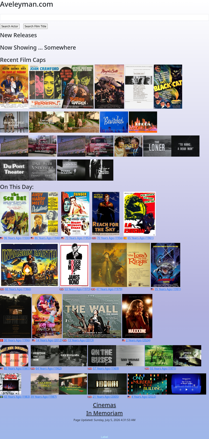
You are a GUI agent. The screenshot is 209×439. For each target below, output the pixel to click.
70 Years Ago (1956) (110, 238)
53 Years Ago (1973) (78, 289)
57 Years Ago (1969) (106, 368)
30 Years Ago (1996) (17, 340)
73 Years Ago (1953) (78, 238)
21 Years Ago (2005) (106, 397)
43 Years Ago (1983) (17, 397)
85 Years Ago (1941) (17, 368)
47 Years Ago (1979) (109, 289)
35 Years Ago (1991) (168, 289)
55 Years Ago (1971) (163, 368)
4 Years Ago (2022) (144, 397)
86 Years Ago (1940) (48, 238)
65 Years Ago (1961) (141, 238)
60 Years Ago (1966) (18, 289)
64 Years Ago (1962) (49, 368)
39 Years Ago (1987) (44, 397)
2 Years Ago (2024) (138, 340)
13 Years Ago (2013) (81, 340)
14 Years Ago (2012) (49, 340)
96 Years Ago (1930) (17, 238)
